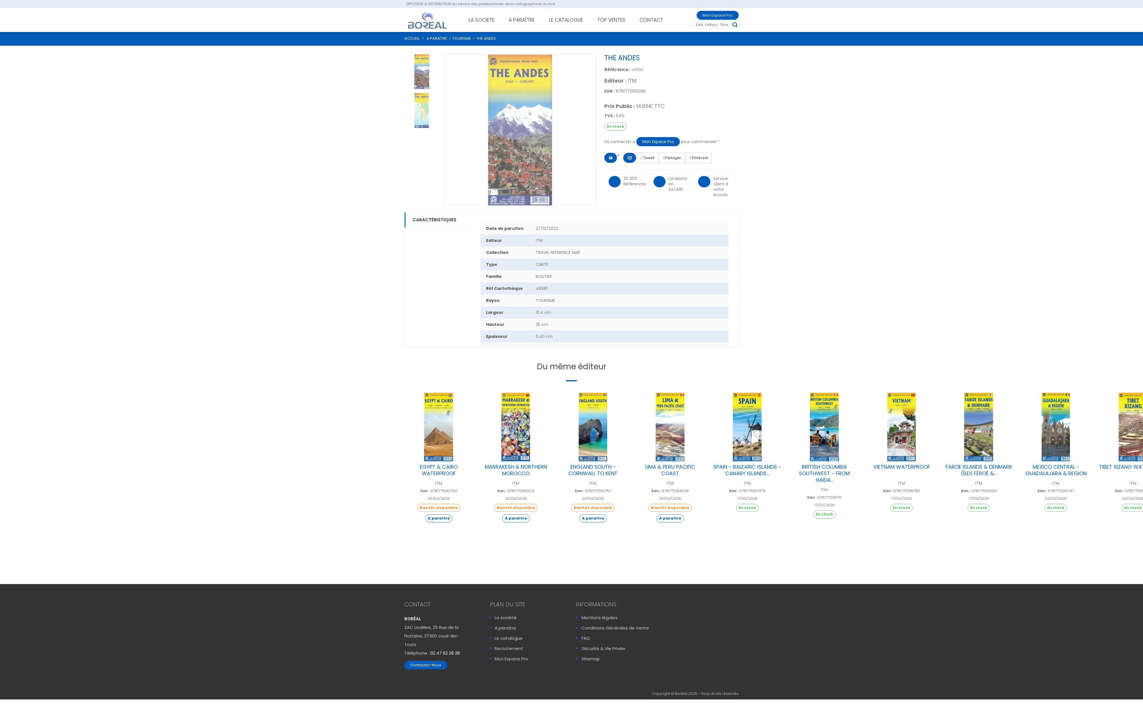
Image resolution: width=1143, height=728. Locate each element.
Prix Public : (619, 106)
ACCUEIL (411, 38)
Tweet (647, 158)
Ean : (425, 491)
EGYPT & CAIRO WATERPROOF (439, 470)
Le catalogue (509, 638)
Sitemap (591, 659)
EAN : (609, 91)
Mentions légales (600, 618)
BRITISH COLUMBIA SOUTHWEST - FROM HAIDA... (824, 473)
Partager (672, 158)
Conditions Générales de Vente (615, 628)
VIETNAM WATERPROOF (901, 466)
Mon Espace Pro (718, 15)
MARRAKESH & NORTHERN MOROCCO (516, 470)
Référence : (617, 70)
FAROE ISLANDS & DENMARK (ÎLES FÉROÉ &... (979, 470)
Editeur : (615, 80)
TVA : (609, 115)
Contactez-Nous (425, 665)
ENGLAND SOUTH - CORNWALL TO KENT (593, 470)
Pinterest (699, 158)
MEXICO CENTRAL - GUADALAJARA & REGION (1056, 470)
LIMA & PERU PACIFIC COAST (670, 470)
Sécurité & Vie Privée (603, 648)
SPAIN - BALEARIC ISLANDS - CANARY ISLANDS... (747, 470)
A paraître (505, 628)
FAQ (586, 638)
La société (506, 618)
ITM (632, 80)
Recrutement (509, 648)
